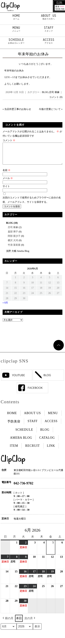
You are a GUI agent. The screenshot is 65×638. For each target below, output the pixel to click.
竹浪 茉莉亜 (14, 249)
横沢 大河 (13, 244)
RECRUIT (32, 450)
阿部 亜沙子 (14, 240)
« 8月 (5, 307)
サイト (6, 190)
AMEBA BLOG (21, 442)
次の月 (30, 622)
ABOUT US (49, 17)
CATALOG (47, 442)
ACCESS (49, 41)
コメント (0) (55, 97)
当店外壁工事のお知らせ (17, 109)
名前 (7, 174)
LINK (51, 450)
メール (8, 182)
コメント (9, 140)
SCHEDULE (16, 41)
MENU (16, 29)
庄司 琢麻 (54, 92)
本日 (19, 622)
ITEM (14, 450)
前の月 (7, 622)
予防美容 (13, 425)
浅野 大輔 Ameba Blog (17, 255)
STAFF (49, 29)
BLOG (45, 92)
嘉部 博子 (13, 236)
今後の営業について (50, 109)
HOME (16, 17)
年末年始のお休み (33, 54)
